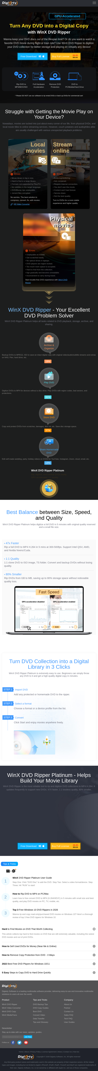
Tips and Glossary (40, 1022)
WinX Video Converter (11, 1008)
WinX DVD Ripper (9, 1004)
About (27, 1052)
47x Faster (12, 543)
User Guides (69, 1022)
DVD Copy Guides (41, 1008)
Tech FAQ (68, 1019)
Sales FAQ (68, 1015)
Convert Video (39, 1015)
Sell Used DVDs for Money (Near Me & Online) (29, 946)
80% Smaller (14, 574)
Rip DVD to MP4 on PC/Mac (31, 894)
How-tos (76, 1052)
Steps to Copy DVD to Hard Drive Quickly (26, 972)
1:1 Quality (12, 558)
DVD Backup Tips (40, 1004)
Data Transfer (39, 1019)
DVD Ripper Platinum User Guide (32, 878)
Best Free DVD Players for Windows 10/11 (26, 964)
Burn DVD (37, 1011)
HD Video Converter (22, 204)
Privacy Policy (35, 1052)
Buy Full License (65, 56)
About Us (68, 1004)
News (60, 1052)
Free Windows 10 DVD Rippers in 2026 (35, 910)
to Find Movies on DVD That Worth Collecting (27, 929)
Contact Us (68, 1011)
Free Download (32, 56)
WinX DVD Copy (9, 1011)
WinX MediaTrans (9, 1015)
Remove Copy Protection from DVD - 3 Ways (28, 955)
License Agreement (49, 1052)
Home (21, 1052)
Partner (67, 1008)
